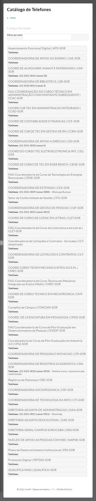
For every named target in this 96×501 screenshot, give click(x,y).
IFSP (52, 489)
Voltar (13, 18)
